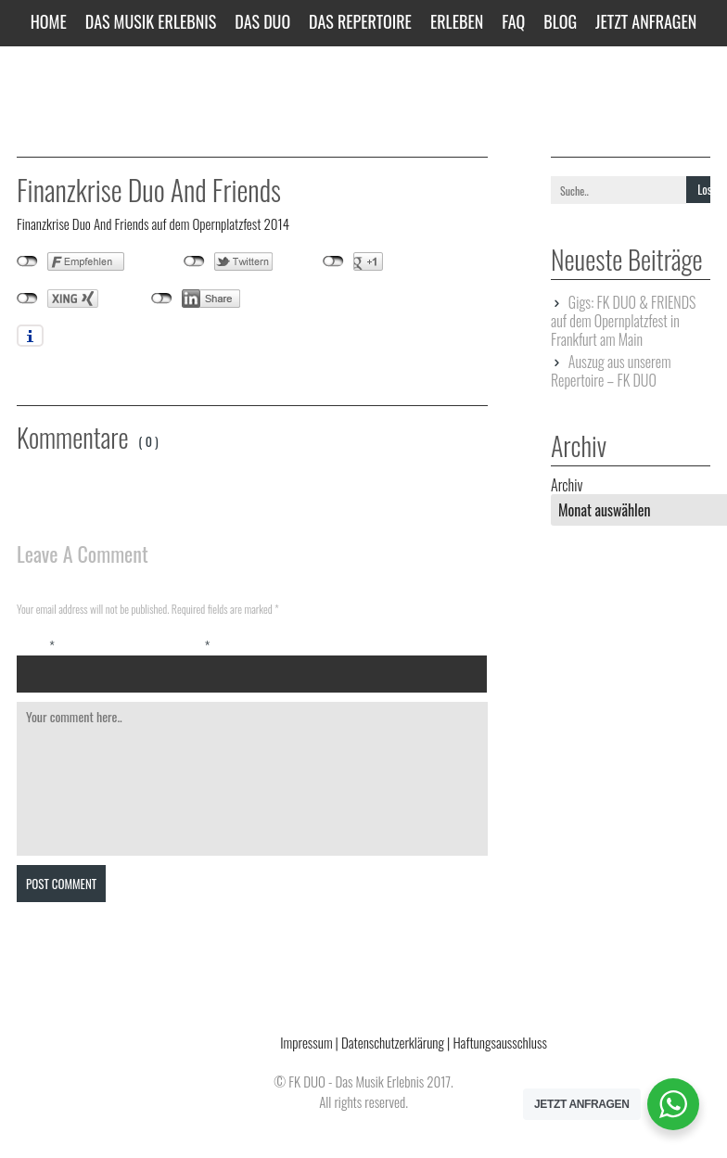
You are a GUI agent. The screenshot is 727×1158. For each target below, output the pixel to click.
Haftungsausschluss (499, 1042)
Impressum (306, 1042)
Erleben (456, 21)
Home (49, 21)
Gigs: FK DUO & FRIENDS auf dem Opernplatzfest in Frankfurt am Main (623, 320)
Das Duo (262, 21)
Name (36, 645)
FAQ (513, 21)
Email (191, 645)
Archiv (566, 485)
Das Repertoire (360, 21)
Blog (560, 21)
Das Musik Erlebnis (151, 21)
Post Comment (61, 883)
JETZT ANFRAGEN (645, 21)
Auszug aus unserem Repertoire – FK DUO (610, 370)
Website (349, 645)
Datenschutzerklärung (392, 1042)
